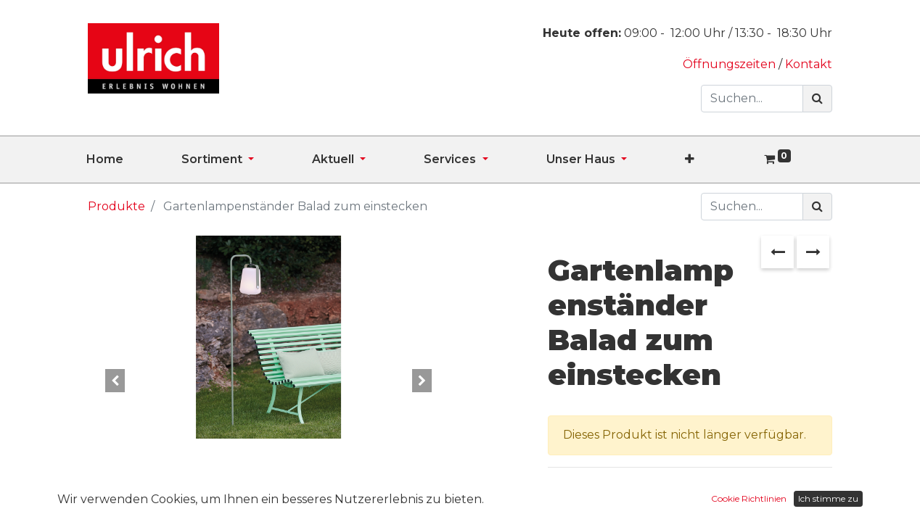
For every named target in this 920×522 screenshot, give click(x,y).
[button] (718, 159)
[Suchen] (817, 98)
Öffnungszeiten (731, 64)
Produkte (116, 206)
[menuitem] (133, 159)
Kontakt (808, 64)
